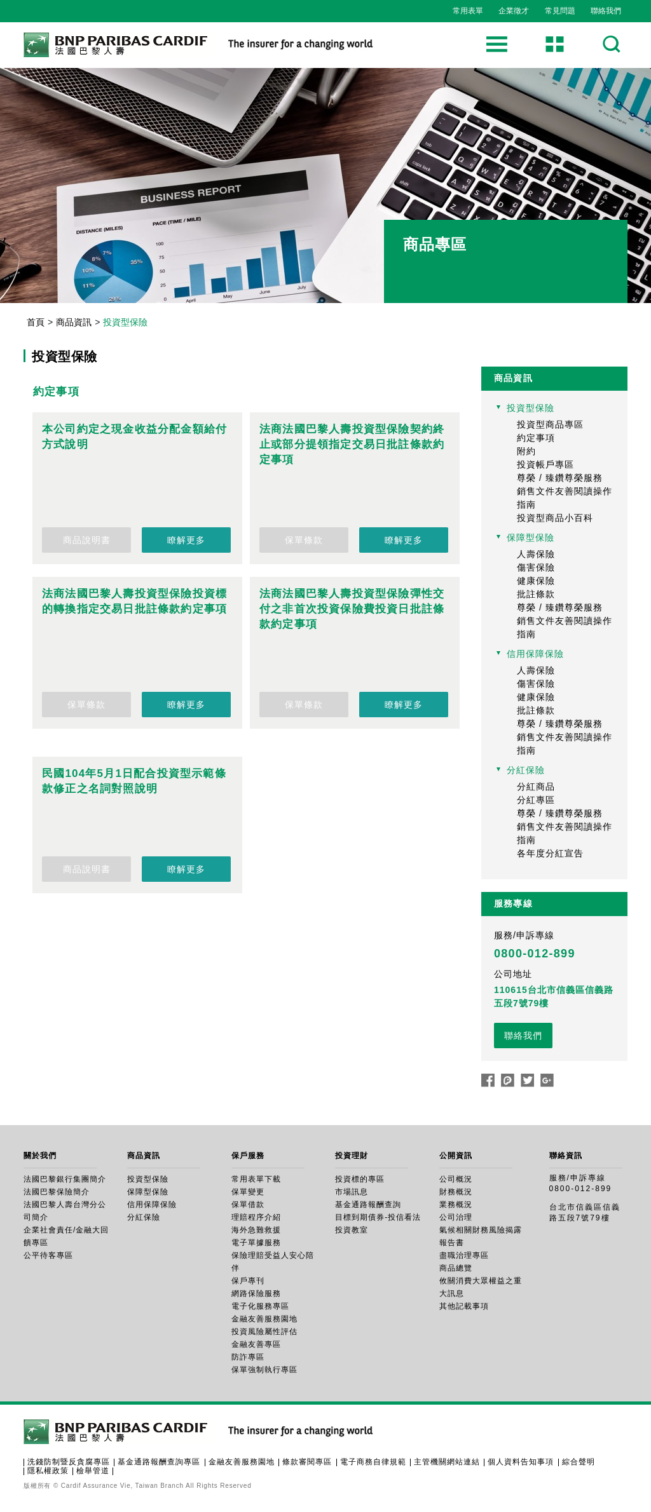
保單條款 (304, 540)
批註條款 (536, 594)
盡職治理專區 (464, 1255)
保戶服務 (247, 1155)
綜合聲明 (578, 1461)
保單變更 (247, 1191)
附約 (526, 451)
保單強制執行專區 (264, 1369)
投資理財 (351, 1155)
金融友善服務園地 (264, 1318)
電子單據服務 (256, 1242)
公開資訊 (455, 1155)
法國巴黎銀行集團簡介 (65, 1179)
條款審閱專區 (307, 1461)
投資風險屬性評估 (264, 1331)
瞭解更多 (186, 540)
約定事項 (536, 438)
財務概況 (455, 1191)
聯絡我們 (606, 10)
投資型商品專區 (550, 424)
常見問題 (560, 10)
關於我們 (40, 1155)
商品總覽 (455, 1268)
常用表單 (468, 10)
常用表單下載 (256, 1179)
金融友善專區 (256, 1344)
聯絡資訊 (565, 1155)
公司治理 (455, 1217)
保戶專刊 (247, 1280)
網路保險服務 (256, 1293)
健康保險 (536, 581)
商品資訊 (74, 322)
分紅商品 (536, 786)
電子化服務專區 (260, 1306)
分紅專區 (536, 800)
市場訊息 (351, 1191)
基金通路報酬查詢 (368, 1204)
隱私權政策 (48, 1470)
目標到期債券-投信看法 (378, 1217)
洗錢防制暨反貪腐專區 (68, 1461)
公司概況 (455, 1179)
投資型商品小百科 (555, 518)
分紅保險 (526, 770)
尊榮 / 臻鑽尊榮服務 (560, 478)
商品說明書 (87, 540)
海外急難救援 (256, 1229)
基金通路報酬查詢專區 (159, 1461)
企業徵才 (513, 10)
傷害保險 (536, 567)
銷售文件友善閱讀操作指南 (564, 498)
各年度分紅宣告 (550, 853)
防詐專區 (247, 1357)
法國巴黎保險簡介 (57, 1191)
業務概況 (455, 1204)
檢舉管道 (92, 1470)
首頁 (36, 322)
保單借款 (247, 1204)
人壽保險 (536, 554)
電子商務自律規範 (373, 1461)
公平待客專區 (48, 1255)
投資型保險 (530, 408)
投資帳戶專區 (545, 464)
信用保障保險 (535, 654)
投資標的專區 (360, 1179)
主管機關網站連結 (447, 1461)
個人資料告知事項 (521, 1461)
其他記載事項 (464, 1306)
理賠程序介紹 (256, 1217)
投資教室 (351, 1229)
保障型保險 (530, 537)
